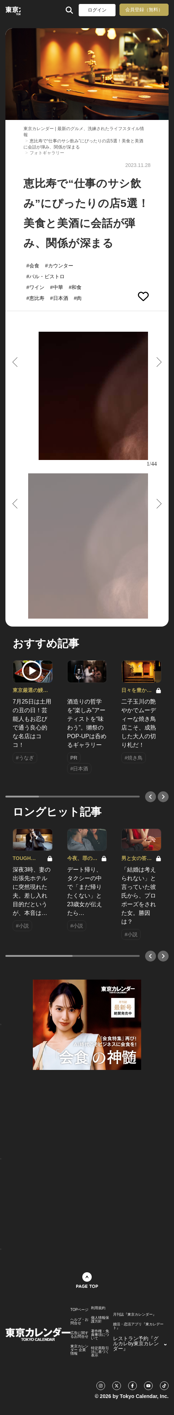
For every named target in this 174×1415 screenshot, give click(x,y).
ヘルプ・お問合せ (79, 1321)
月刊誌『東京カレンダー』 (134, 1314)
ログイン (97, 10)
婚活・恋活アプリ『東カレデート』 (138, 1326)
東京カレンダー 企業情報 (79, 1350)
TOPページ (79, 1310)
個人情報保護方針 (100, 1319)
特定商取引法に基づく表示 (100, 1351)
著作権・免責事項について (100, 1334)
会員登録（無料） (144, 9)
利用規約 (98, 1308)
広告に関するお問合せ (79, 1334)
